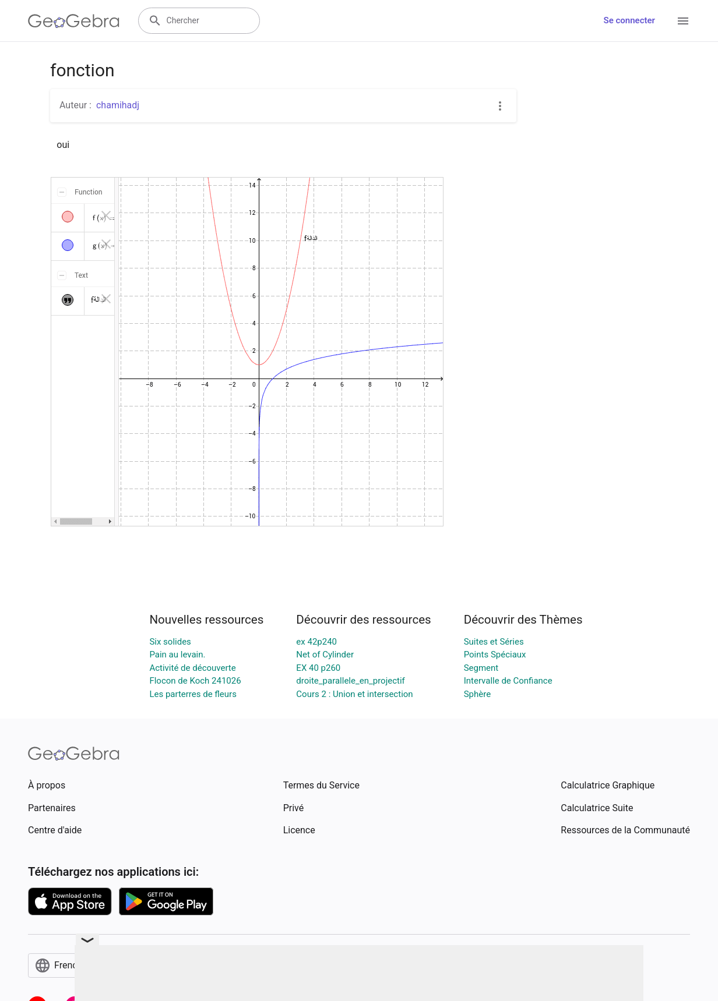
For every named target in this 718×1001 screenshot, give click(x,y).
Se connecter (629, 20)
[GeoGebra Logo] (73, 21)
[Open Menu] (683, 21)
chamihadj (117, 105)
